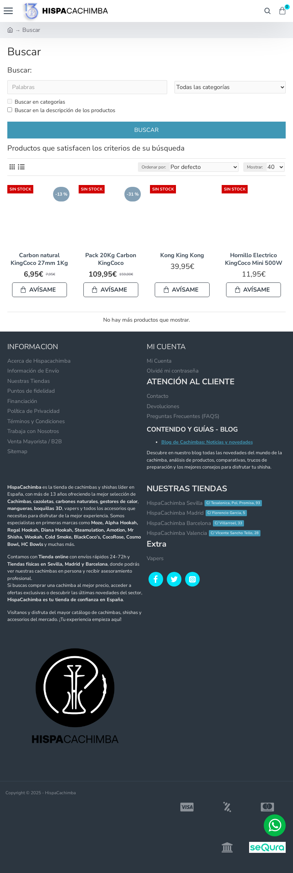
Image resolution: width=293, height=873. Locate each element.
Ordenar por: (154, 167)
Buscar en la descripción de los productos (61, 110)
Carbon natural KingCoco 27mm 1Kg (39, 259)
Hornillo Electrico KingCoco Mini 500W (253, 259)
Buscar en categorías (36, 102)
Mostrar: (255, 167)
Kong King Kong (182, 255)
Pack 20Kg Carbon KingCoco (110, 259)
